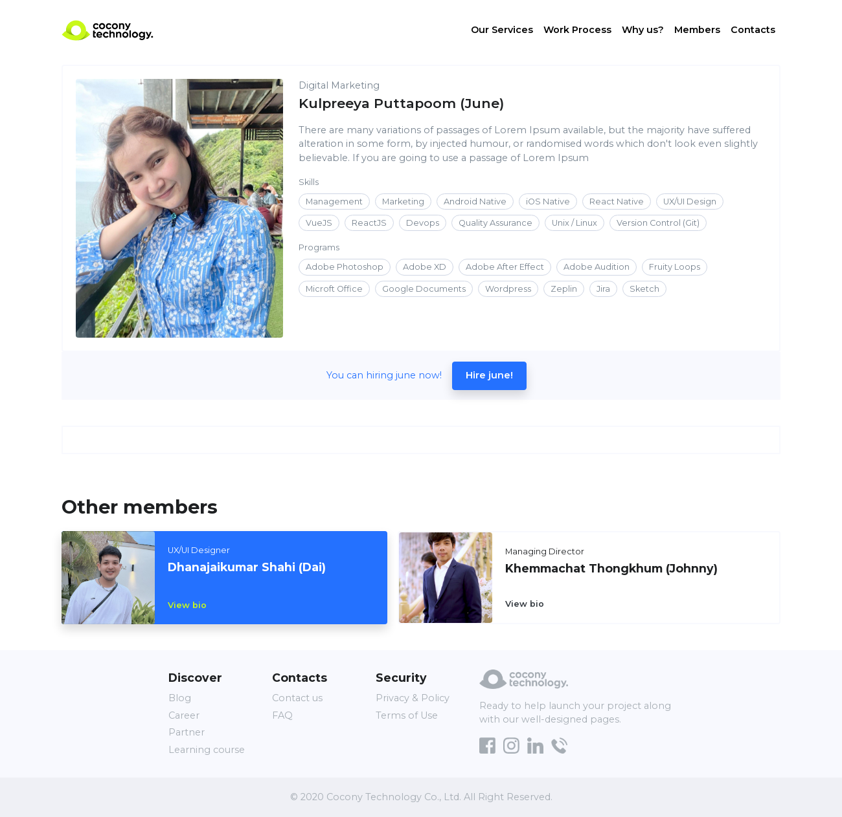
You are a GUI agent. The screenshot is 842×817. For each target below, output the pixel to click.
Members (697, 31)
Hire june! (489, 375)
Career (183, 715)
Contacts (753, 31)
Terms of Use (407, 715)
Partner (186, 732)
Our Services (502, 31)
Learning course (206, 750)
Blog (179, 698)
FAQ (282, 715)
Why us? (643, 31)
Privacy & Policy (412, 698)
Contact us (297, 698)
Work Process (577, 31)
